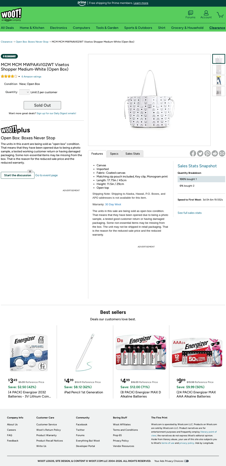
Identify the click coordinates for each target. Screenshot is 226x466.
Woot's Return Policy (48, 429)
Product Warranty (46, 435)
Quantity (11, 92)
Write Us (41, 446)
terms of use (168, 443)
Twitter (80, 429)
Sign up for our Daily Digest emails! (56, 113)
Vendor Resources (123, 446)
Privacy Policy (121, 440)
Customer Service (46, 424)
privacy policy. (187, 443)
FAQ (9, 435)
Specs (114, 153)
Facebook (81, 424)
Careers (11, 429)
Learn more (141, 3)
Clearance (6, 41)
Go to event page (46, 175)
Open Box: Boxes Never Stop (32, 41)
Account (206, 14)
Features (97, 153)
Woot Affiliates (122, 424)
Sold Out (42, 105)
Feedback (12, 440)
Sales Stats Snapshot (197, 165)
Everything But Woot (88, 440)
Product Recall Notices (49, 440)
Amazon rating (31, 76)
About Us (12, 424)
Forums (190, 14)
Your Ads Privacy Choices (168, 461)
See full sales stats (190, 213)
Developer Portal (85, 446)
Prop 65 (117, 435)
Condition (10, 84)
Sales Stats (132, 153)
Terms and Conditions (125, 429)
